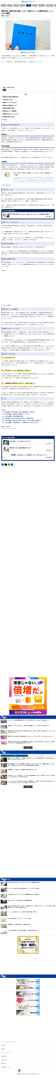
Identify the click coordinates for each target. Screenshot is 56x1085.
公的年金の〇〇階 (7, 100)
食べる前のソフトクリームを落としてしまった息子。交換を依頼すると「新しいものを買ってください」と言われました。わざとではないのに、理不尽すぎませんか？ (31, 776)
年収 (10, 5)
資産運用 (49, 5)
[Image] (28, 2)
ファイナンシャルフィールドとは (8, 1041)
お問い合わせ (4, 1059)
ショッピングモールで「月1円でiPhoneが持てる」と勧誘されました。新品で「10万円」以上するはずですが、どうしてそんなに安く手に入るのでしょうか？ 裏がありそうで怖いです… (31, 782)
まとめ (4, 120)
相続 (16, 5)
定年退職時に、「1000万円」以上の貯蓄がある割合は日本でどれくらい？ (23, 769)
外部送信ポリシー (5, 1056)
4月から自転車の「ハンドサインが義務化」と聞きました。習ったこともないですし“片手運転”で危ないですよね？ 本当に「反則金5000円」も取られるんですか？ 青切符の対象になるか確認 (31, 764)
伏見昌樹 (7, 15)
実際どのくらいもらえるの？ (10, 103)
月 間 (41, 755)
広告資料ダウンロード (6, 1067)
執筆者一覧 (3, 1063)
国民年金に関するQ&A (8, 117)
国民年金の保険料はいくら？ (10, 105)
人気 (3, 5)
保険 (35, 5)
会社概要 (3, 1045)
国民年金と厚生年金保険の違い (10, 97)
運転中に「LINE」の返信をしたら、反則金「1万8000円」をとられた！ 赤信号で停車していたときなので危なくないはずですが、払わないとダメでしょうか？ (31, 759)
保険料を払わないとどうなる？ (10, 114)
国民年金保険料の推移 (8, 108)
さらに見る (28, 747)
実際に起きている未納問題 (9, 111)
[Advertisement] (28, 75)
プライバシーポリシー (6, 1052)
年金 (29, 5)
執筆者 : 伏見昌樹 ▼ (11, 87)
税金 (22, 5)
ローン (41, 5)
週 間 (14, 755)
